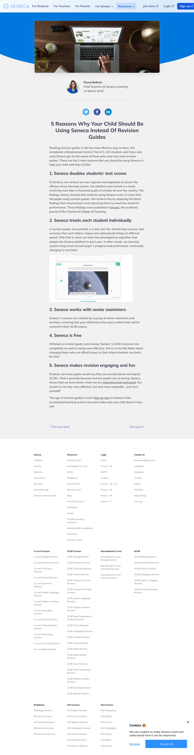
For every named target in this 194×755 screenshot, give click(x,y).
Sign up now (102, 398)
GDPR (104, 472)
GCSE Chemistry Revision (79, 568)
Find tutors (72, 534)
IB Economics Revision (44, 734)
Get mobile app (41, 489)
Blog (69, 495)
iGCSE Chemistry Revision (146, 562)
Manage (134, 744)
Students (38, 472)
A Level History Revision (45, 619)
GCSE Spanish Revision (78, 693)
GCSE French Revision (77, 625)
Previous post (59, 426)
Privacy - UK (107, 466)
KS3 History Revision (77, 734)
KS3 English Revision (77, 710)
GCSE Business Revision (78, 562)
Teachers (38, 460)
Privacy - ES (106, 489)
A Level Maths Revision (45, 649)
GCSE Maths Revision (77, 649)
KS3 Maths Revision (76, 740)
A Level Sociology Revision (47, 643)
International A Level (77, 466)
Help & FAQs (140, 495)
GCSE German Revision (78, 637)
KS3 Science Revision (77, 745)
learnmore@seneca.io (144, 460)
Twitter (137, 483)
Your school (39, 478)
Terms (104, 460)
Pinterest (138, 489)
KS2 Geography (108, 728)
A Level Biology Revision (45, 556)
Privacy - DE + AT (109, 483)
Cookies (104, 478)
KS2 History (106, 734)
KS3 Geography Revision (79, 728)
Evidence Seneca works (45, 495)
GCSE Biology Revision (78, 556)
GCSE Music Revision (77, 663)
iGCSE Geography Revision (147, 574)
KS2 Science (107, 745)
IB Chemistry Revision (44, 722)
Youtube (138, 478)
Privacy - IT (106, 501)
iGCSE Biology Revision (145, 556)
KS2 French (106, 722)
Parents (37, 466)
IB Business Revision (44, 728)
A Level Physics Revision (46, 577)
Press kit (138, 501)
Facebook (138, 472)
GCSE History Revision (78, 643)
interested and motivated (119, 382)
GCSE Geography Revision (79, 631)
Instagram (139, 466)
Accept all (166, 744)
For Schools (102, 6)
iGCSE (70, 472)
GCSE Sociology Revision (79, 687)
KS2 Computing (108, 710)
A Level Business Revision (46, 562)
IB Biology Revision (43, 710)
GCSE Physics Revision (78, 574)
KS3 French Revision (77, 716)
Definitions (72, 507)
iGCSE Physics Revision (145, 568)
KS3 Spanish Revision (77, 722)
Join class (38, 483)
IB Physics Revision (43, 716)
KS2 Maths (106, 740)
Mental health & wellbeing (79, 528)
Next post (137, 426)
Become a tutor (74, 540)
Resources (124, 6)
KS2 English (106, 716)
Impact (114, 207)
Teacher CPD (73, 483)
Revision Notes (74, 460)
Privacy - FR (106, 495)
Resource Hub (74, 489)
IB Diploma (72, 478)
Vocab (70, 513)
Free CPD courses (75, 501)
